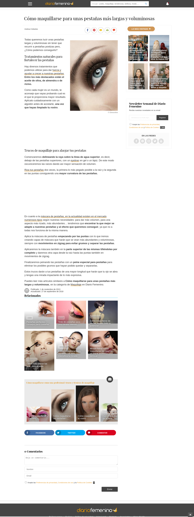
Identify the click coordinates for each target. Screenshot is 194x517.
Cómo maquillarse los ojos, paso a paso (36, 365)
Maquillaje (76, 284)
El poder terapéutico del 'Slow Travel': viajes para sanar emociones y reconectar (138, 53)
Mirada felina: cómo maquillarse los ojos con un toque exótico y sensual (101, 352)
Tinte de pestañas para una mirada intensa (69, 323)
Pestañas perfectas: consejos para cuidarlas (37, 323)
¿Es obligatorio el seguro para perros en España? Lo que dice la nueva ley (159, 54)
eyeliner (75, 160)
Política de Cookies (84, 483)
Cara (29, 317)
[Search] (146, 3)
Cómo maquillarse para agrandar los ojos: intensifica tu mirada (69, 353)
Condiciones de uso (66, 483)
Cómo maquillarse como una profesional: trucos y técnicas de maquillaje (60, 382)
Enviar (109, 489)
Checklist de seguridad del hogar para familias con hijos (137, 83)
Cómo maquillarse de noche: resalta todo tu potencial (100, 323)
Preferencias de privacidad (46, 483)
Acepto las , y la (59, 483)
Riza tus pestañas (34, 170)
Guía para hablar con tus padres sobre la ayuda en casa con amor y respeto (159, 83)
